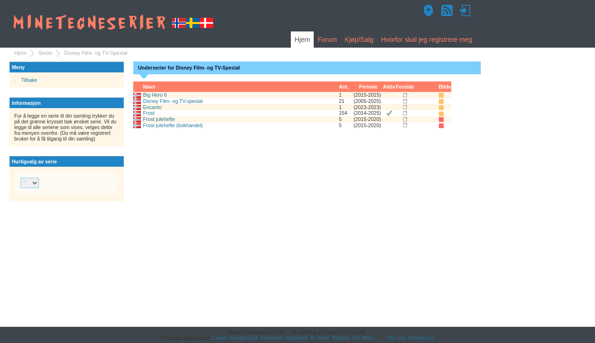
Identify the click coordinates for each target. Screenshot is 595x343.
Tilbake (29, 80)
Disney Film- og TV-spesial (173, 101)
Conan (219, 338)
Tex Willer (363, 338)
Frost (149, 113)
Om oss (396, 338)
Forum (327, 39)
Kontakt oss (421, 338)
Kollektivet (296, 338)
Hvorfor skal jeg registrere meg (426, 39)
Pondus (340, 338)
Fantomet (272, 338)
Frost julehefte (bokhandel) (173, 125)
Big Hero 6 (155, 95)
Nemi (324, 338)
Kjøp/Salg (359, 39)
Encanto (152, 107)
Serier (45, 53)
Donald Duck (243, 338)
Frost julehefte (159, 119)
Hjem (302, 39)
